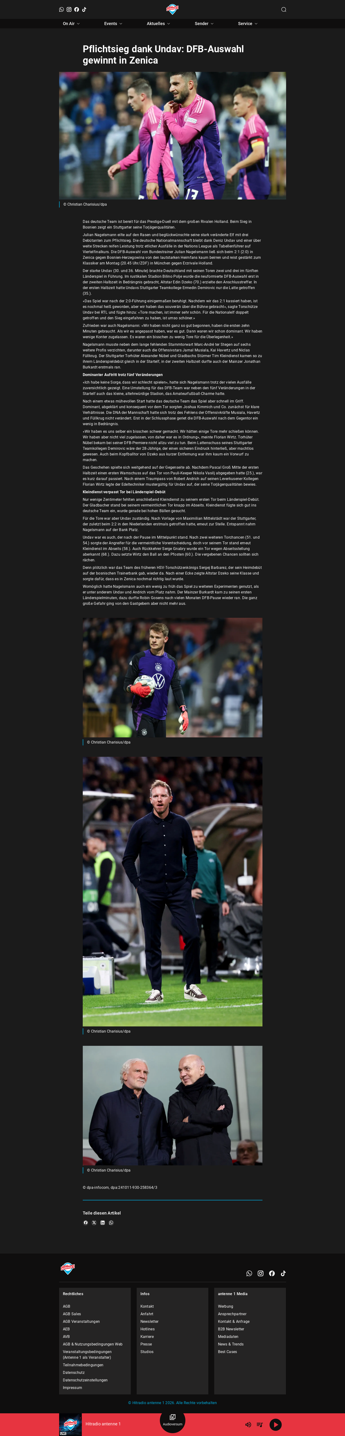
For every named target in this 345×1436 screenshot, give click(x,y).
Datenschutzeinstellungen (85, 1380)
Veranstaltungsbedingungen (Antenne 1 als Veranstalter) (87, 1354)
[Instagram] (69, 9)
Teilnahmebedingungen (83, 1365)
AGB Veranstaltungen (81, 1321)
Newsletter (149, 1321)
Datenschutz (74, 1372)
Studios (147, 1351)
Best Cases (227, 1351)
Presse (146, 1344)
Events (114, 23)
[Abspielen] (275, 1424)
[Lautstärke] (248, 1424)
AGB (66, 1306)
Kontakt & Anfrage (234, 1321)
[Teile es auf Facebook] (85, 1223)
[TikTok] (84, 9)
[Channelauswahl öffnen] (283, 9)
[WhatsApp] (61, 9)
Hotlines (147, 1329)
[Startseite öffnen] (172, 9)
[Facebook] (76, 9)
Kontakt (147, 1306)
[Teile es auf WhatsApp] (111, 1223)
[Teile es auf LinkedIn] (102, 1223)
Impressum (72, 1387)
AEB (66, 1329)
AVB (66, 1336)
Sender (205, 23)
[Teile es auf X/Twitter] (94, 1223)
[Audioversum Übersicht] (172, 1420)
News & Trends (231, 1344)
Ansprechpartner (232, 1314)
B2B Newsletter (231, 1329)
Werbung (225, 1306)
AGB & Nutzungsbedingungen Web (93, 1344)
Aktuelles (159, 23)
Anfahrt (146, 1314)
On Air (72, 23)
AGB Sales (72, 1314)
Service (248, 23)
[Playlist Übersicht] (259, 1424)
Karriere (147, 1336)
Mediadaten (228, 1336)
